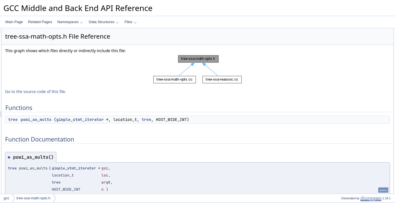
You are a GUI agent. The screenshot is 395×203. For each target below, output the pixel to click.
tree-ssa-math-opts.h (33, 198)
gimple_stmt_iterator (150, 119)
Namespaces (70, 22)
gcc (6, 198)
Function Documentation (350, 44)
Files (131, 22)
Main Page (14, 22)
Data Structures (104, 22)
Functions (339, 31)
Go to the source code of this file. (106, 91)
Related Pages (40, 22)
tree (83, 119)
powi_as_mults (106, 119)
